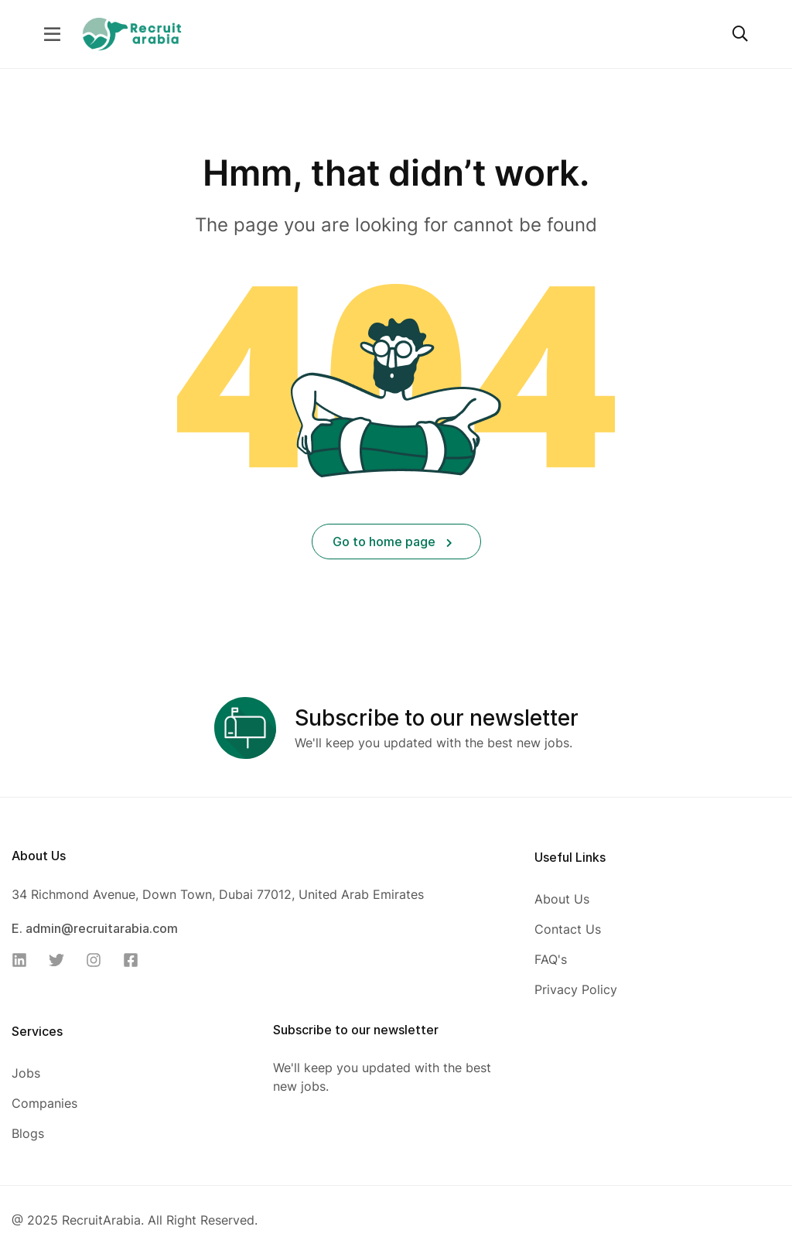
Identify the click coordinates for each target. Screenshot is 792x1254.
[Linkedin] (24, 960)
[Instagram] (98, 960)
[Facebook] (135, 960)
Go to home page (392, 541)
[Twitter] (61, 960)
